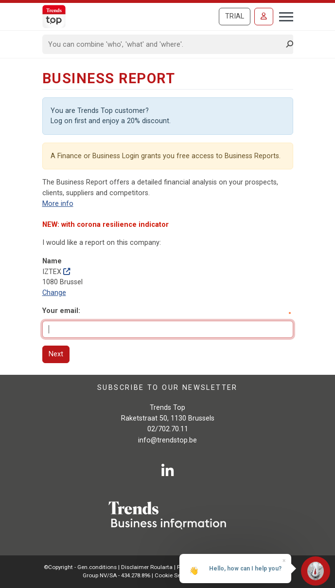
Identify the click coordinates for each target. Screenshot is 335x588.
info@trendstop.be (167, 440)
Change (54, 293)
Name (52, 261)
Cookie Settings (176, 575)
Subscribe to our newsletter (167, 388)
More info (57, 204)
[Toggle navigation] (283, 15)
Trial (234, 16)
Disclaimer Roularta (147, 567)
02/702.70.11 (167, 429)
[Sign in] (263, 16)
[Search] (164, 44)
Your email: (61, 311)
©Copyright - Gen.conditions (80, 567)
